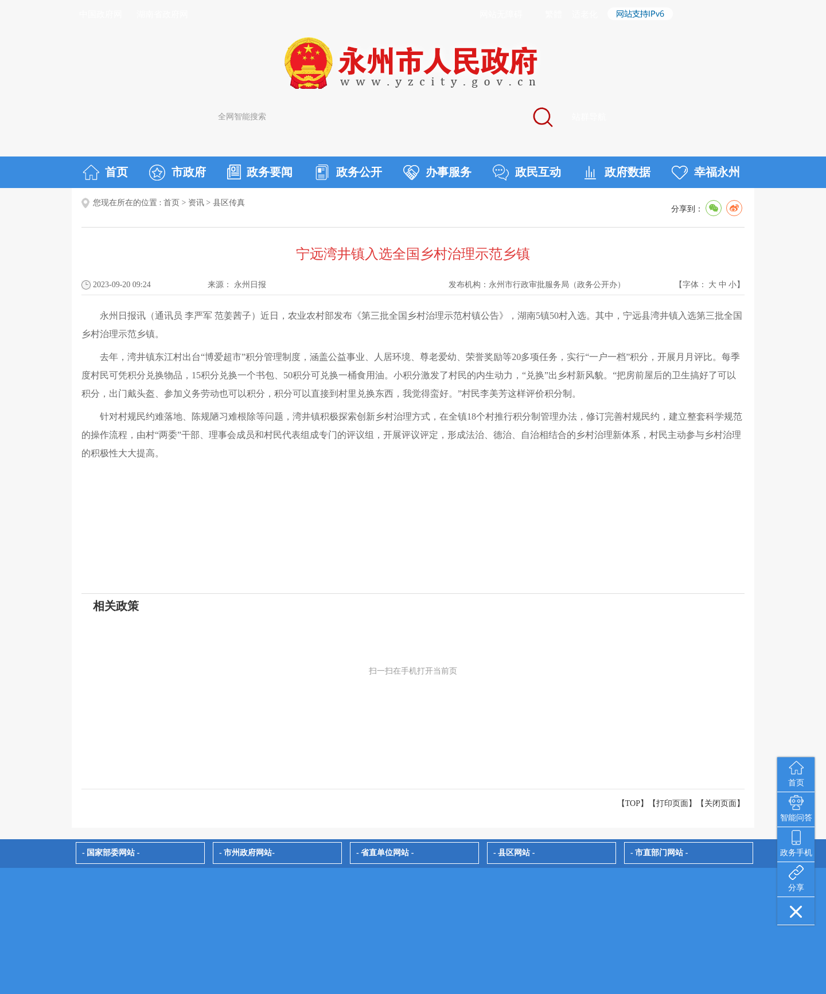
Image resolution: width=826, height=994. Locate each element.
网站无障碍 (501, 14)
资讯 (196, 202)
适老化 (585, 14)
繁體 (553, 14)
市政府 (177, 173)
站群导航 (589, 117)
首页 (105, 173)
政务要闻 (260, 172)
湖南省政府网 (162, 14)
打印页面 (672, 803)
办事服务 (437, 173)
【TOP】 (632, 803)
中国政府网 (100, 14)
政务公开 (348, 173)
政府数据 (616, 173)
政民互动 (527, 173)
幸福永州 (706, 173)
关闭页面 (720, 803)
